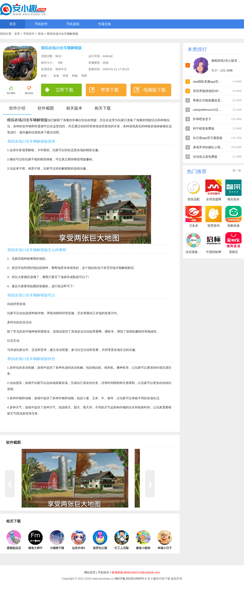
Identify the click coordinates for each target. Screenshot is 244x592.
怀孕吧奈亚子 (202, 119)
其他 (41, 33)
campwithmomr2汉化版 (208, 109)
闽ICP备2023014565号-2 (131, 578)
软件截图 (46, 108)
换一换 (237, 170)
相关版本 (74, 108)
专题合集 (104, 24)
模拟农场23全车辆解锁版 (62, 33)
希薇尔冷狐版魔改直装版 (210, 100)
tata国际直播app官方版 (208, 81)
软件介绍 (17, 108)
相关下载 (103, 108)
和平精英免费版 (203, 128)
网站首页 (90, 572)
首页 (12, 24)
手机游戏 (72, 24)
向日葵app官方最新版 (207, 138)
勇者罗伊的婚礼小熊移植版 (211, 147)
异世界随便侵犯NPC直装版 (211, 91)
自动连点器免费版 (205, 156)
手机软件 (41, 24)
